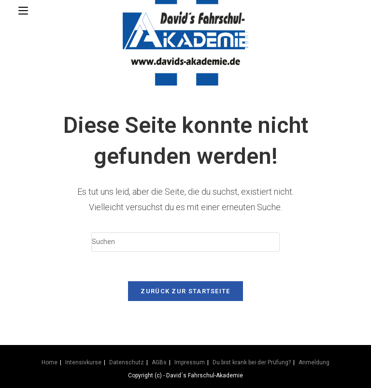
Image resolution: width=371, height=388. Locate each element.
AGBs (159, 362)
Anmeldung (314, 362)
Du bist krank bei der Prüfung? (252, 362)
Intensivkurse (83, 362)
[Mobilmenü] (23, 10)
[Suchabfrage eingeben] (185, 242)
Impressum (189, 362)
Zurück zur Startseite (185, 291)
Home (49, 362)
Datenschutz (126, 362)
